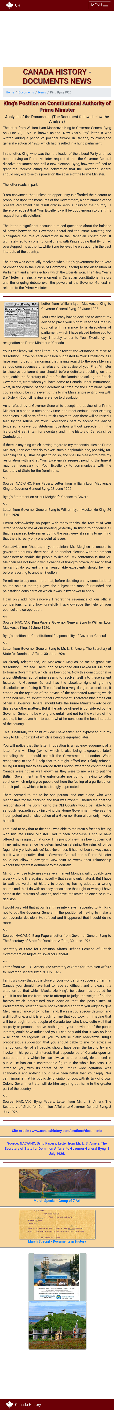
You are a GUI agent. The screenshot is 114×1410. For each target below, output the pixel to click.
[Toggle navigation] (105, 1404)
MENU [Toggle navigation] (99, 5)
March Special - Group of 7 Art (57, 1201)
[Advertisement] (57, 40)
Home (10, 92)
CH (17, 5)
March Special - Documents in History (57, 1241)
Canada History (28, 1404)
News (42, 92)
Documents (26, 92)
